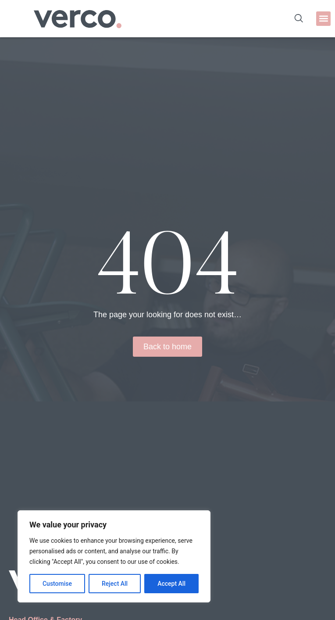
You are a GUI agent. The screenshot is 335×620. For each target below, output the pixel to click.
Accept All (171, 583)
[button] (323, 18)
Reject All (115, 583)
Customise (57, 583)
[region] (114, 556)
